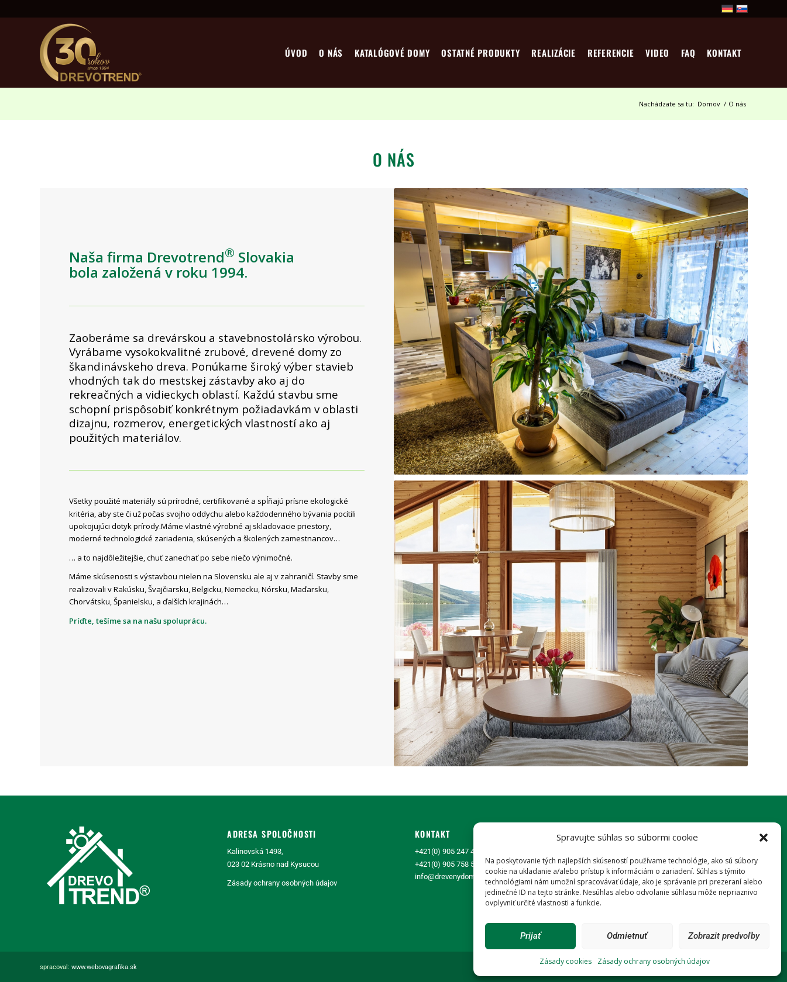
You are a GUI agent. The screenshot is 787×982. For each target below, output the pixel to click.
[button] (763, 837)
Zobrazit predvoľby (723, 936)
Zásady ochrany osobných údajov (653, 961)
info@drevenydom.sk (450, 876)
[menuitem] (296, 53)
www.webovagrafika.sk (104, 967)
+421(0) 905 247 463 (449, 851)
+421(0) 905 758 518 (449, 864)
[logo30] (92, 53)
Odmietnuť (627, 936)
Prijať (530, 936)
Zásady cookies (565, 961)
